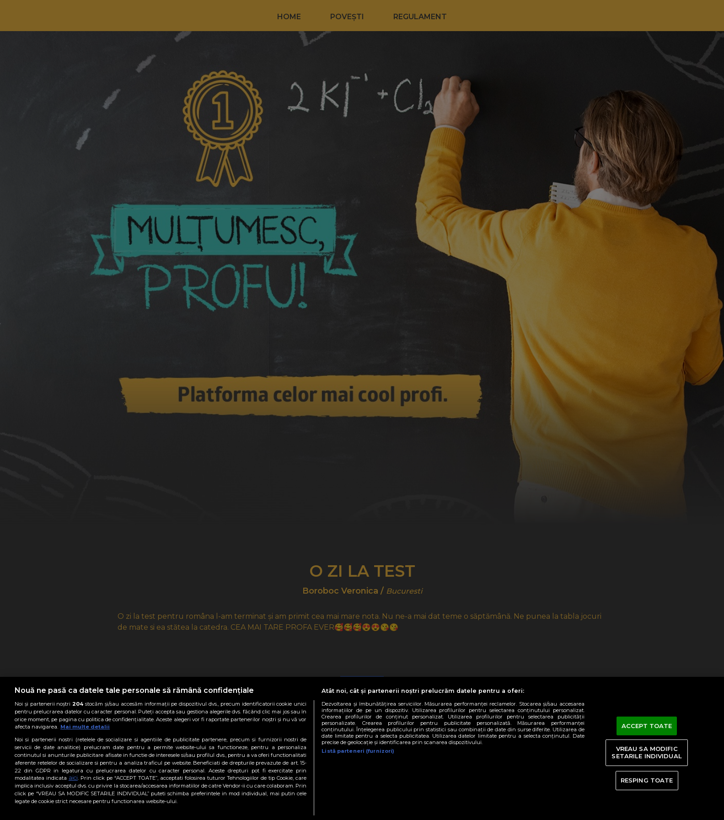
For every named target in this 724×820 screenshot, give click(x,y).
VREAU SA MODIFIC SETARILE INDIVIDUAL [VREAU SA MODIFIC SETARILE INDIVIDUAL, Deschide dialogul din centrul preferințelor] (646, 752)
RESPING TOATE (647, 780)
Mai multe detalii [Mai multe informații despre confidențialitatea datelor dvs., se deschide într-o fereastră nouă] (85, 727)
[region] (362, 748)
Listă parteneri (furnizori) (358, 751)
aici (73, 777)
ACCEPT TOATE (647, 725)
